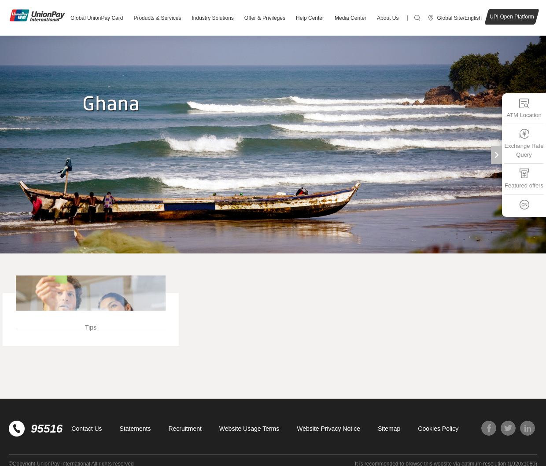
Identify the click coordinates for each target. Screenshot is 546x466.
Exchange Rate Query (524, 143)
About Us (387, 18)
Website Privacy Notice (328, 428)
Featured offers (524, 178)
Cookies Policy (438, 428)
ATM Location (523, 108)
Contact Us (86, 428)
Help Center (310, 18)
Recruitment (184, 428)
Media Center (350, 18)
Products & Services (157, 18)
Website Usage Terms (249, 428)
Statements (135, 428)
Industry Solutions (212, 18)
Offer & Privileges (264, 18)
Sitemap (389, 428)
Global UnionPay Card (96, 18)
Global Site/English (459, 18)
